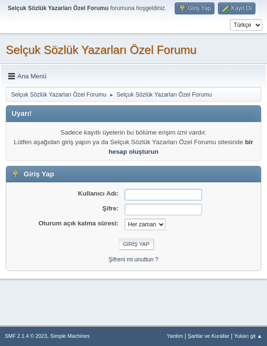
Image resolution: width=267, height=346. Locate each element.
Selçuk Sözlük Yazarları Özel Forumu (101, 49)
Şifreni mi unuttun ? (133, 259)
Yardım (175, 336)
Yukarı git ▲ (248, 336)
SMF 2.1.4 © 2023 (26, 336)
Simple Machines (69, 336)
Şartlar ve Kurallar (208, 336)
